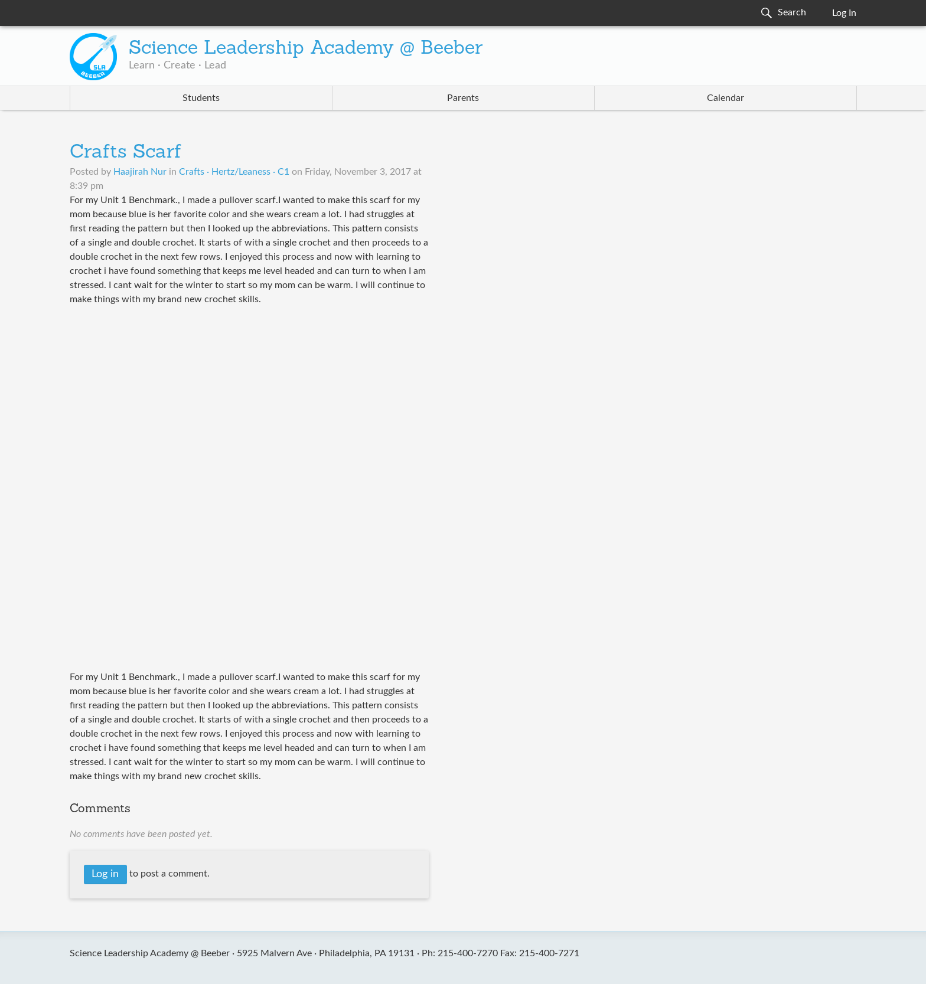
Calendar (725, 98)
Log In (844, 13)
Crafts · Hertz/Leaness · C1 (234, 171)
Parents (463, 98)
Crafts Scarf (125, 152)
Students (201, 98)
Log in (105, 874)
